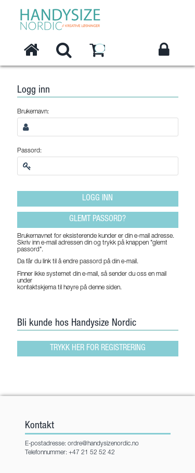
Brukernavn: (33, 112)
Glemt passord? (97, 219)
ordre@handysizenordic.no (103, 444)
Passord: (29, 151)
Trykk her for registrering (98, 348)
